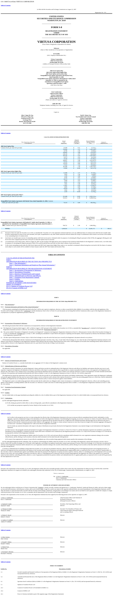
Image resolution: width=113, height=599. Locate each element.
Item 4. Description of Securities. (20, 272)
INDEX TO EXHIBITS (13, 284)
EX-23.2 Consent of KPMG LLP (16, 288)
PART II (9, 267)
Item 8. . (14, 279)
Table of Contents (6, 5)
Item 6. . (25, 275)
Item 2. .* (32, 265)
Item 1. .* (17, 263)
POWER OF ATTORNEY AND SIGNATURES (21, 283)
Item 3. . (25, 270)
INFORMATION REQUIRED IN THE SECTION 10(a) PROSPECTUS (29, 261)
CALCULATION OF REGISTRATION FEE (20, 258)
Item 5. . (24, 274)
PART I (8, 260)
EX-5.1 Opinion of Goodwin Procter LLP (19, 286)
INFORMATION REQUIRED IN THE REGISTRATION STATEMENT (29, 268)
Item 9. (16, 281)
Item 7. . (24, 277)
